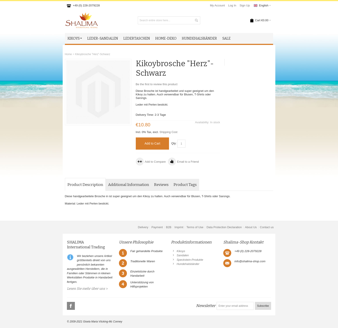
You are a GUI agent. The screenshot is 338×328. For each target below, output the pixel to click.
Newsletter (206, 305)
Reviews (161, 184)
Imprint (179, 227)
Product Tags (185, 184)
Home (68, 54)
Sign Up (245, 5)
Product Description (85, 184)
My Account (217, 5)
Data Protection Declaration (224, 227)
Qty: (174, 143)
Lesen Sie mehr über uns (86, 289)
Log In (232, 5)
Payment (157, 227)
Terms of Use (195, 227)
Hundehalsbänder (188, 264)
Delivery (143, 227)
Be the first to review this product (157, 84)
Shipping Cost (168, 132)
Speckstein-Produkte (190, 259)
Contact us (267, 227)
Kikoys (181, 251)
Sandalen (183, 255)
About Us (251, 227)
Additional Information (128, 184)
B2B (168, 227)
